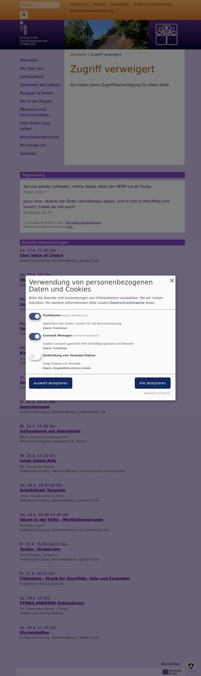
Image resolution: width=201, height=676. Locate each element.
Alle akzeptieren (152, 383)
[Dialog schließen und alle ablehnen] (171, 278)
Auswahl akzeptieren (51, 383)
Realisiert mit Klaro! (157, 393)
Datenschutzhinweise (127, 303)
